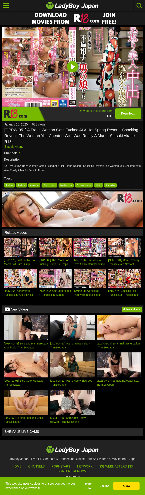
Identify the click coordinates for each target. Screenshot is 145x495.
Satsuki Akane (13, 146)
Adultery (9, 185)
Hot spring (110, 185)
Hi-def (98, 185)
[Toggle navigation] (5, 5)
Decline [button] (104, 485)
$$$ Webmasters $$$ (116, 466)
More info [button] (88, 486)
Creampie (34, 185)
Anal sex (21, 185)
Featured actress (84, 185)
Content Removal (73, 471)
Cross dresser (49, 185)
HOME (16, 466)
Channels (36, 466)
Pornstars (61, 466)
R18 (20, 153)
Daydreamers (66, 185)
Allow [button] (126, 485)
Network (85, 466)
